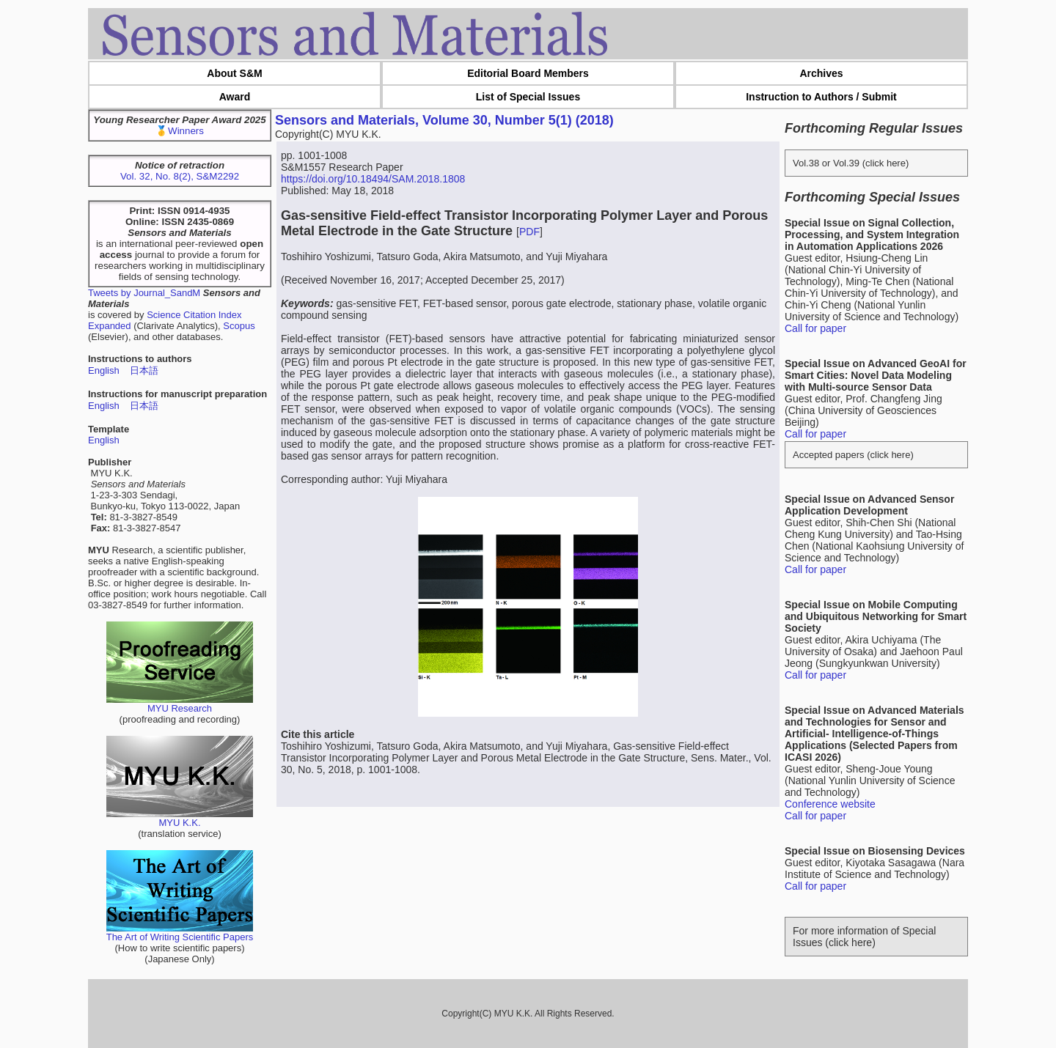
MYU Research (179, 704)
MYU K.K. (179, 818)
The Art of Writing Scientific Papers (180, 932)
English (104, 370)
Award (235, 97)
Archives (821, 73)
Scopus (238, 325)
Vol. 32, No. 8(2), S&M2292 (179, 176)
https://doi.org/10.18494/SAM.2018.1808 (373, 179)
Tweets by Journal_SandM (144, 292)
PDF (529, 231)
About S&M (234, 73)
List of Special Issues (528, 97)
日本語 (144, 370)
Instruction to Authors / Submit (821, 97)
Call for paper (815, 328)
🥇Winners (179, 130)
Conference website (830, 804)
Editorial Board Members (528, 73)
